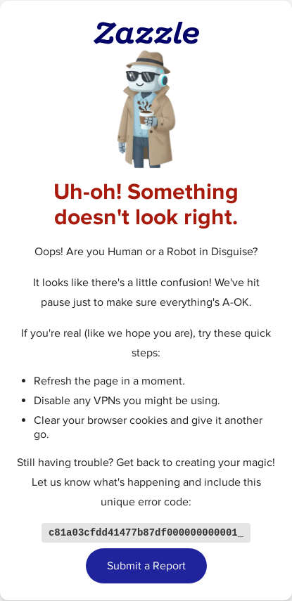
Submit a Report (146, 567)
